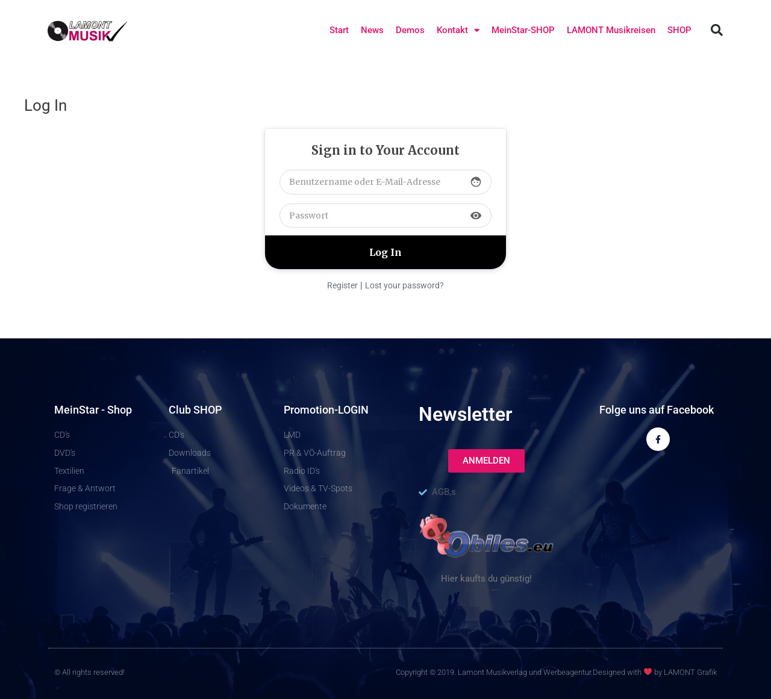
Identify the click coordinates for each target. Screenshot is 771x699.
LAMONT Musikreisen (611, 30)
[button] (717, 30)
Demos (410, 30)
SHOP (679, 30)
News (372, 30)
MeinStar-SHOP (523, 30)
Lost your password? (404, 285)
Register (342, 285)
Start (339, 30)
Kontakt (458, 30)
